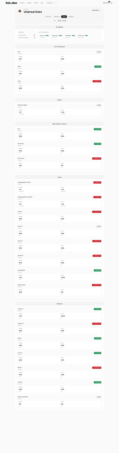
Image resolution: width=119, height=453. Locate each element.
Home (59, 20)
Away (64, 20)
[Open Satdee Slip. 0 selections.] (106, 2)
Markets (36, 3)
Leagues (29, 3)
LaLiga (26, 9)
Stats (64, 16)
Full (55, 20)
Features (22, 3)
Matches (56, 16)
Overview (48, 16)
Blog (42, 3)
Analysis (71, 16)
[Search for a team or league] (51, 2)
